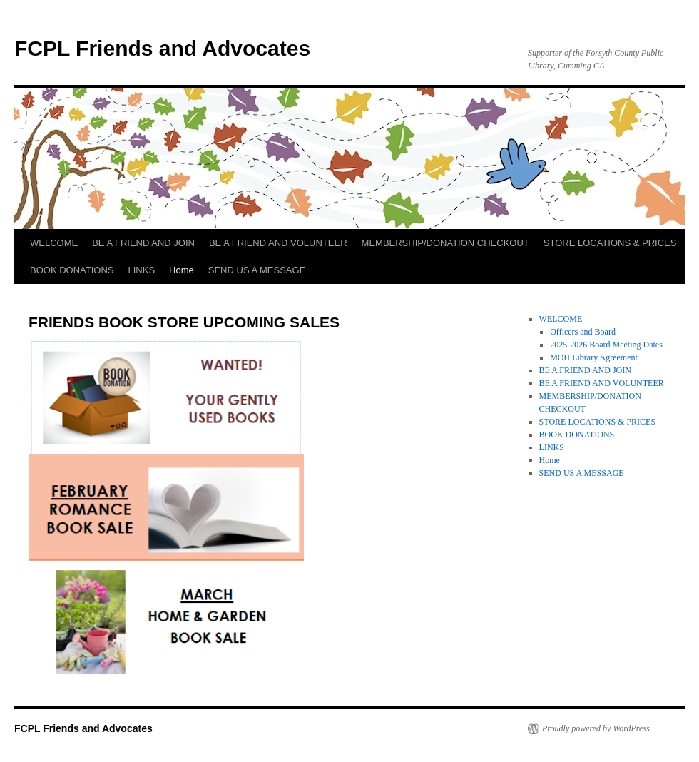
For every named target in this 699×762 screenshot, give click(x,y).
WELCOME (54, 243)
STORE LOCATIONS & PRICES (610, 243)
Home (181, 270)
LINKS (141, 270)
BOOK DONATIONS (72, 270)
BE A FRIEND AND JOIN (143, 243)
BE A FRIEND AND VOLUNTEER (278, 243)
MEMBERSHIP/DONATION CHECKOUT (445, 243)
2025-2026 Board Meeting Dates (606, 345)
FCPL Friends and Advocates (162, 48)
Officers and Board (583, 332)
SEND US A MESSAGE (257, 270)
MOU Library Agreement (594, 357)
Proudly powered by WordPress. (597, 728)
